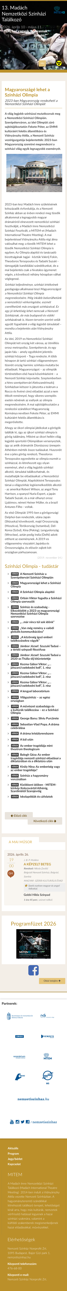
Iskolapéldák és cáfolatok (36, 796)
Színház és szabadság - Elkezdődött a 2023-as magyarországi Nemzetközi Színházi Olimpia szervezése (35, 612)
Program (13, 1153)
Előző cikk (19, 815)
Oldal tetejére (52, 981)
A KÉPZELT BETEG (37, 864)
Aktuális (13, 1148)
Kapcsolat (14, 1164)
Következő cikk (45, 821)
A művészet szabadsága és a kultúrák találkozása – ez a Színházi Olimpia (34, 709)
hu (42, 63)
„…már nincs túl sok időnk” (37, 622)
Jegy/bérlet (15, 1159)
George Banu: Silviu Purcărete (39, 718)
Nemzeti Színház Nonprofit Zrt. (27, 1279)
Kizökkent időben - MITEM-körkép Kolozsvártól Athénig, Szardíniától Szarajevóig (33, 788)
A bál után (26, 739)
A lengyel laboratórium (34, 691)
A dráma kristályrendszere (37, 733)
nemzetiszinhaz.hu (19, 1257)
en (50, 63)
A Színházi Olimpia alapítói (37, 592)
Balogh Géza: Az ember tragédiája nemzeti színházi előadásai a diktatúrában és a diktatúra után (36, 758)
